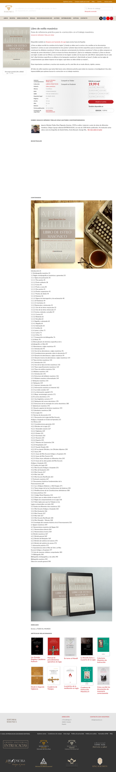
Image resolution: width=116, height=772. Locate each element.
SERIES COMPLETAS (22, 18)
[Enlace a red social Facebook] (104, 18)
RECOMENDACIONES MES (44, 18)
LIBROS (6, 18)
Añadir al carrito (100, 102)
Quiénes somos (67, 1)
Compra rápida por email (82, 1)
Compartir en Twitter (67, 81)
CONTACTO (84, 18)
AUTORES (57, 18)
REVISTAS (12, 18)
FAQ (93, 1)
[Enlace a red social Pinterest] (111, 18)
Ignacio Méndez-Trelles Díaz (42, 35)
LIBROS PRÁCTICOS (52, 84)
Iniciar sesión (108, 1)
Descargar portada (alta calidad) (14, 72)
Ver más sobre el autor (95, 130)
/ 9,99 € (101, 110)
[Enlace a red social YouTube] (108, 18)
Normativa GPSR (103, 734)
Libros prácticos (50, 86)
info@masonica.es (97, 720)
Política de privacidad (77, 734)
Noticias (76, 18)
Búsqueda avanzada (91, 11)
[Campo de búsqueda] (99, 8)
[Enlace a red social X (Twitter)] (101, 18)
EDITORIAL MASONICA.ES (50, 111)
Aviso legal (66, 734)
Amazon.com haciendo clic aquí (56, 42)
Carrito (99, 1)
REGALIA (32, 18)
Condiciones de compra (55, 734)
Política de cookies (91, 734)
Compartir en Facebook (68, 84)
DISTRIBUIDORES (66, 18)
